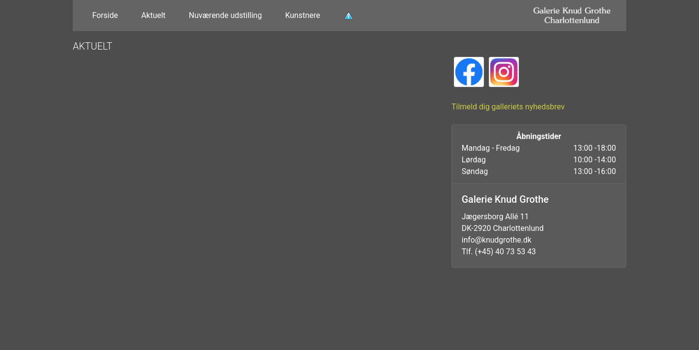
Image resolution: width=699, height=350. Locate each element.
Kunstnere (302, 15)
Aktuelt (153, 15)
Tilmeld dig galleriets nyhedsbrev (508, 106)
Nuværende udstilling (225, 15)
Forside (105, 15)
